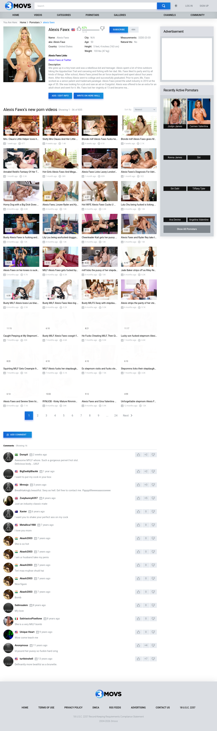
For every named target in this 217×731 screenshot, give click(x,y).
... (107, 415)
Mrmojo (24, 484)
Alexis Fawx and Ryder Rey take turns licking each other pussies (139, 237)
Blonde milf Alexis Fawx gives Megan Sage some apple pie (139, 139)
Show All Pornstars (187, 229)
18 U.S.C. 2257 (187, 707)
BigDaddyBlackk (29, 471)
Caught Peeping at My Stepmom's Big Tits (21, 335)
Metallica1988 (28, 524)
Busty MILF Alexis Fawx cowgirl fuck (61, 335)
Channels (170, 15)
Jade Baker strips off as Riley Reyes (139, 270)
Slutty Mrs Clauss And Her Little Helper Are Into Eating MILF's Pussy (61, 139)
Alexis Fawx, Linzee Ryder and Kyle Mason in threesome (61, 204)
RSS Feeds (115, 707)
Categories (64, 15)
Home (16, 15)
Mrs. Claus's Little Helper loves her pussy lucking (21, 139)
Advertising (138, 707)
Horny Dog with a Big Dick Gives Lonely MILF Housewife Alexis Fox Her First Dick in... (21, 204)
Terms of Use (46, 707)
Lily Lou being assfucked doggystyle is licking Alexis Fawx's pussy (61, 237)
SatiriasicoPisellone (31, 618)
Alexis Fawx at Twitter (59, 60)
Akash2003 (26, 538)
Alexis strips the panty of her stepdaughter (139, 303)
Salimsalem (21, 605)
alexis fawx (49, 22)
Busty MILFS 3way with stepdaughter (100, 303)
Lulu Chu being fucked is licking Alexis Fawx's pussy (139, 204)
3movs (114, 721)
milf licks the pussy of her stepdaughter (100, 270)
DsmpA (24, 454)
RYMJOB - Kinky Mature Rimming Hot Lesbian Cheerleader (61, 401)
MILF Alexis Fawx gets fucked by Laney (61, 270)
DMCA (95, 707)
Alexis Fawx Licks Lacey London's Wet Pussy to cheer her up (100, 171)
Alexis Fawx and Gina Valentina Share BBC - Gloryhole (100, 401)
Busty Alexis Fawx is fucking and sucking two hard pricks (21, 237)
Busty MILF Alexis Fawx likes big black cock (61, 303)
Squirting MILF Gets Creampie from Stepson (21, 368)
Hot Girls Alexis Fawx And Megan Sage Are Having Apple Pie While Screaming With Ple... (61, 171)
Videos (38, 15)
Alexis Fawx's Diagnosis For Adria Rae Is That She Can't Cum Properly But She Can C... (139, 171)
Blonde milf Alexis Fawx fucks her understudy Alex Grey (100, 139)
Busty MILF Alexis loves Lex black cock (21, 303)
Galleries (120, 15)
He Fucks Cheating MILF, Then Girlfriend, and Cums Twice (100, 335)
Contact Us (163, 707)
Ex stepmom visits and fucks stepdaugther (100, 368)
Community (197, 15)
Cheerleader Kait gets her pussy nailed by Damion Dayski (100, 237)
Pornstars (92, 15)
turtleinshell (26, 658)
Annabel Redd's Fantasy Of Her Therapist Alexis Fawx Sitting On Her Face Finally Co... (21, 171)
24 (116, 415)
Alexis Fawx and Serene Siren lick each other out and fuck (21, 401)
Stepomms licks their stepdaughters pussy (139, 368)
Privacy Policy (73, 707)
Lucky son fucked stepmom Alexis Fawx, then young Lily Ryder (139, 335)
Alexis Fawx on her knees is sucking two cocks (21, 270)
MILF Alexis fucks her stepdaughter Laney (61, 368)
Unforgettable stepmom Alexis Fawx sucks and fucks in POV (139, 401)
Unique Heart (27, 631)
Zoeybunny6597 (29, 498)
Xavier (23, 511)
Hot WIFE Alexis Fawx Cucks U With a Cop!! (100, 204)
